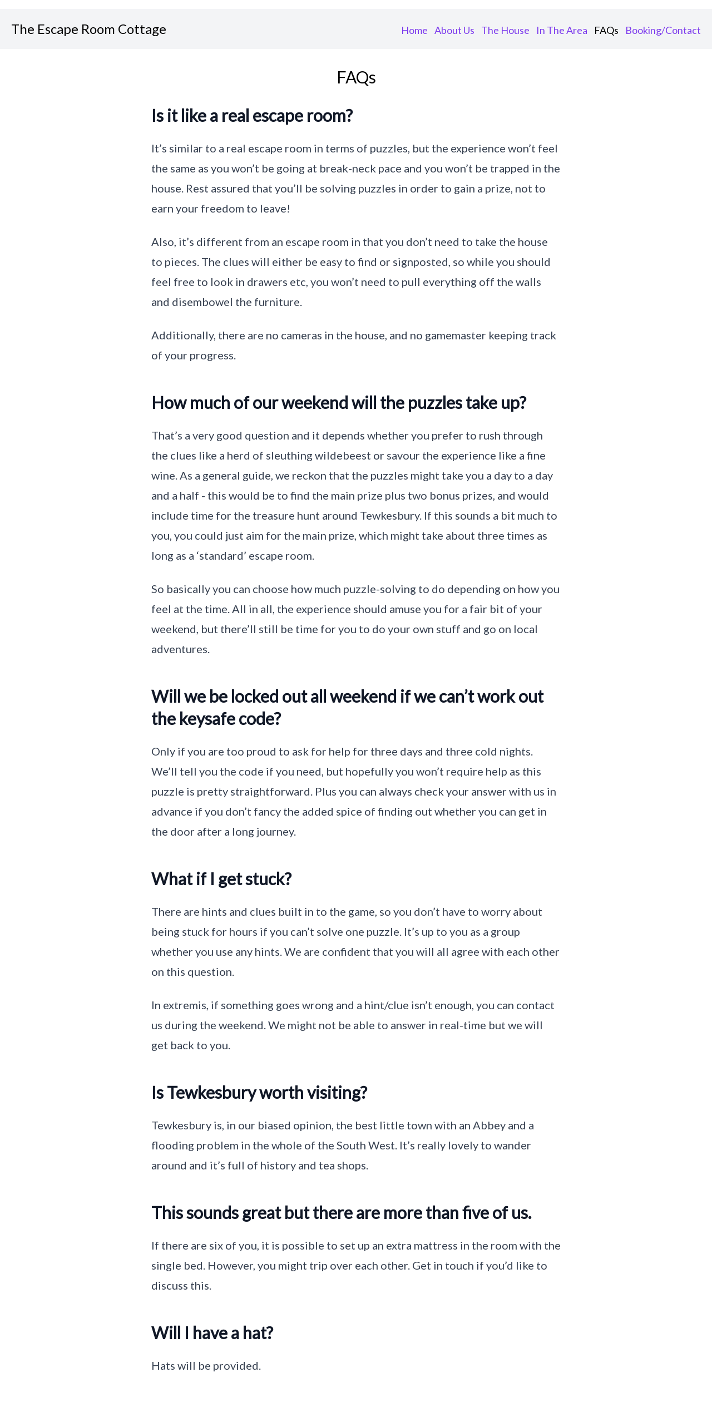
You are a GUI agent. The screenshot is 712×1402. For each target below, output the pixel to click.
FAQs (606, 30)
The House (505, 30)
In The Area (561, 30)
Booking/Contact (663, 30)
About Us (454, 30)
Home (414, 30)
